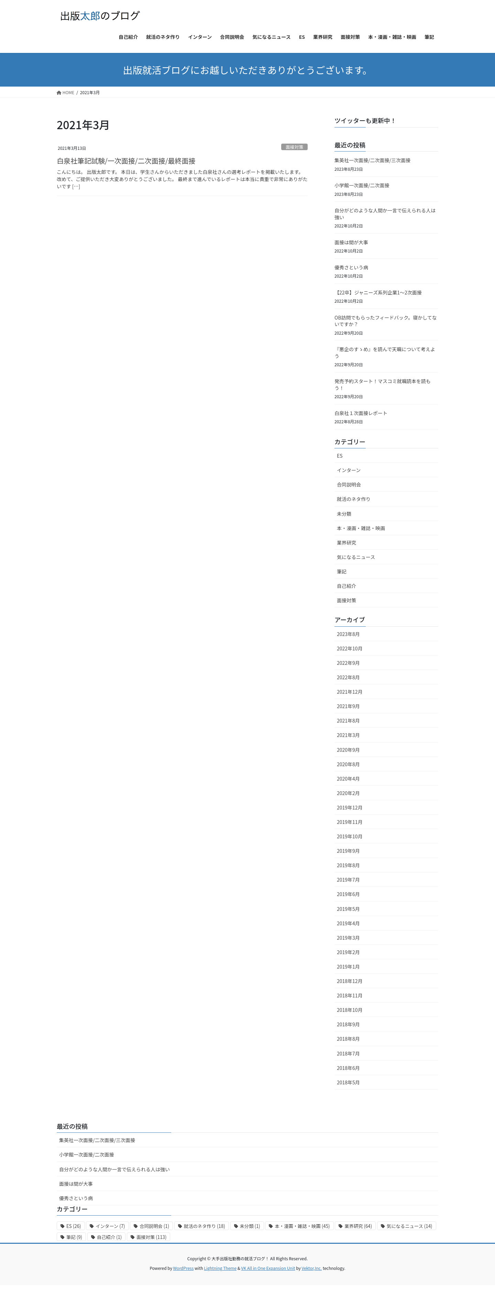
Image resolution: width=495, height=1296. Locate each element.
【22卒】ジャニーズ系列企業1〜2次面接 (378, 292)
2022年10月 (350, 648)
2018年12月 (350, 980)
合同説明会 (349, 484)
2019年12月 (350, 807)
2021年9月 (348, 706)
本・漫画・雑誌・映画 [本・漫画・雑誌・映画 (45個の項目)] (302, 1226)
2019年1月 (348, 966)
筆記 (341, 571)
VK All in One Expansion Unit (268, 1268)
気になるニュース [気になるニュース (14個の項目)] (409, 1226)
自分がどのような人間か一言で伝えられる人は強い (385, 214)
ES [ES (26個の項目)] (73, 1226)
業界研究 (346, 542)
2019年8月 (348, 865)
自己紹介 (346, 585)
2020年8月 (348, 764)
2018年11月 (350, 995)
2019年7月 (348, 879)
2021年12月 (350, 691)
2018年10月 (350, 1009)
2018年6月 (348, 1067)
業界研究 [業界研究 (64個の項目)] (358, 1226)
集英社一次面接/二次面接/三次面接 (372, 160)
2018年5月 (348, 1082)
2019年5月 (348, 908)
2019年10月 (350, 836)
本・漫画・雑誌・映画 (361, 528)
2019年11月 (350, 821)
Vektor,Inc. (311, 1268)
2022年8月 (348, 677)
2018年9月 (348, 1024)
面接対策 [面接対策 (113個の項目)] (151, 1237)
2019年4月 (348, 923)
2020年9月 (348, 749)
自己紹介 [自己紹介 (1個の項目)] (109, 1237)
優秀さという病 (351, 267)
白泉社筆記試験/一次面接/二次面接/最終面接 (126, 161)
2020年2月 (348, 793)
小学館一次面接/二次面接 (361, 185)
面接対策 (294, 147)
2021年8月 (348, 720)
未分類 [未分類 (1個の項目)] (250, 1226)
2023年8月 (348, 633)
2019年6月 (348, 894)
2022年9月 (348, 662)
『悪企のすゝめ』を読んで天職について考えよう (384, 352)
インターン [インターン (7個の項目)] (110, 1226)
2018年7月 (348, 1053)
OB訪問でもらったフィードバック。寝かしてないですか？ (385, 321)
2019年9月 (348, 850)
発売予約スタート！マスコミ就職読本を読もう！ (382, 384)
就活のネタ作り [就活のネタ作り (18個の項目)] (204, 1226)
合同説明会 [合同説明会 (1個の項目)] (154, 1226)
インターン (349, 470)
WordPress (183, 1268)
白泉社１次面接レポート (360, 413)
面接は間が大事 (351, 242)
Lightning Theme (220, 1268)
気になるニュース (356, 557)
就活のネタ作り (354, 498)
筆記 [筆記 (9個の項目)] (74, 1237)
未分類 (344, 513)
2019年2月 (348, 952)
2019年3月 (348, 937)
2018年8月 (348, 1038)
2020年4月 (348, 778)
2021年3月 (348, 734)
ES (340, 455)
